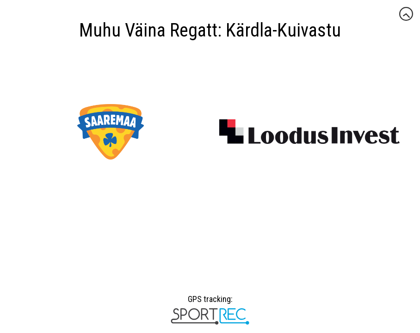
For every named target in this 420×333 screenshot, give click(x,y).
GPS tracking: (210, 302)
